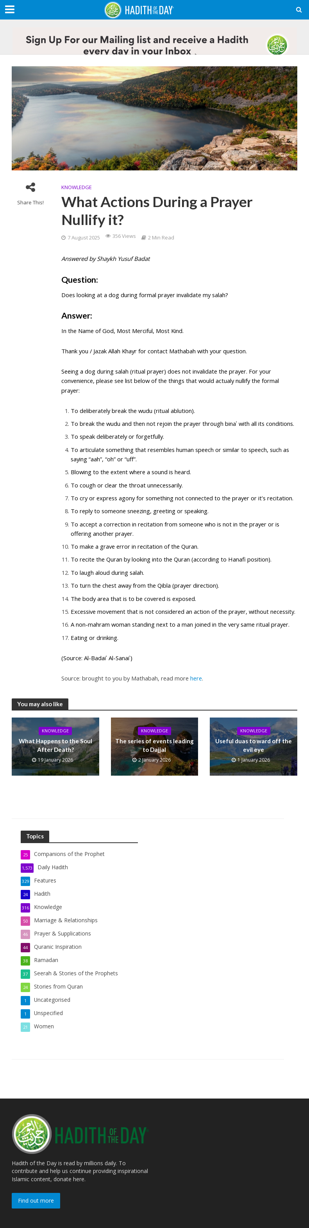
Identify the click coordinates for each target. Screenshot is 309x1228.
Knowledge (76, 187)
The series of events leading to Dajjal (154, 745)
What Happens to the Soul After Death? (55, 745)
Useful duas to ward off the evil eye (253, 745)
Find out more (36, 1200)
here (196, 678)
